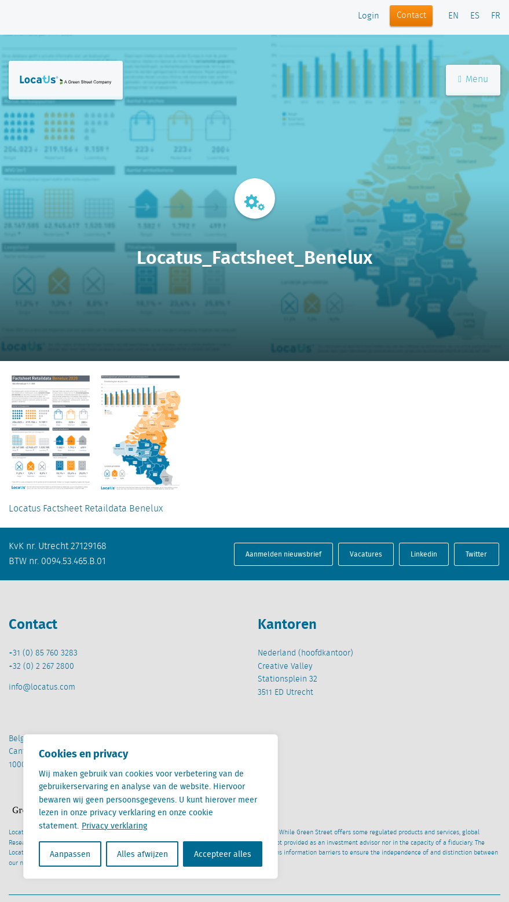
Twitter (476, 554)
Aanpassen (70, 854)
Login (368, 16)
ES (474, 16)
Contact (411, 16)
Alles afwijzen (142, 854)
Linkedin (424, 554)
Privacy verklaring (114, 825)
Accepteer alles (222, 854)
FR (495, 16)
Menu (473, 80)
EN (453, 16)
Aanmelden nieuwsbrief (283, 554)
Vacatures (366, 554)
